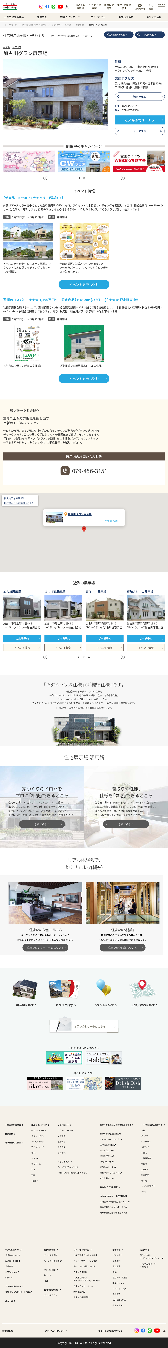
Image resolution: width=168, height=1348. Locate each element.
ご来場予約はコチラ (139, 120)
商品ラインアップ (70, 17)
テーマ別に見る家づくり (152, 1124)
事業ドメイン (118, 1283)
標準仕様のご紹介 (13, 1142)
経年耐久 (61, 1152)
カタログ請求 (109, 6)
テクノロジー (98, 17)
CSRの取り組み (119, 1299)
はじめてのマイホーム (110, 1139)
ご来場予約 (111, 521)
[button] (45, 178)
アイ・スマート (37, 1141)
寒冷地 (144, 1180)
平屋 (33, 1175)
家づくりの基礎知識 (109, 1133)
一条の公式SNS (12, 1249)
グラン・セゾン (37, 1135)
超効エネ (61, 1141)
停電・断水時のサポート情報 (18, 1291)
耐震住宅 (145, 1175)
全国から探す (150, 34)
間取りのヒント (107, 1167)
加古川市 (16, 47)
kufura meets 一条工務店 (112, 1196)
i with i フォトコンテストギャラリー (74, 1172)
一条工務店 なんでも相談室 (85, 1255)
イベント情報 (22, 648)
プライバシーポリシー (55, 1330)
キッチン (145, 1135)
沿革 (114, 1271)
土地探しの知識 (107, 1144)
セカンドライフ (148, 1186)
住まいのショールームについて (45, 948)
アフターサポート (13, 1286)
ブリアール (36, 1163)
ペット (144, 1191)
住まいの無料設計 (81, 1297)
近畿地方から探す (118, 34)
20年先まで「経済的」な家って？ (114, 1201)
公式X (8, 1277)
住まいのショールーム (83, 1286)
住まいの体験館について (122, 948)
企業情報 (116, 1249)
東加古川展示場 (96, 591)
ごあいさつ (117, 1255)
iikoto (47, 1275)
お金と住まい (106, 1150)
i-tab (46, 1280)
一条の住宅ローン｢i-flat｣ (148, 1265)
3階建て (34, 1180)
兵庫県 (6, 47)
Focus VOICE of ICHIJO (68, 1167)
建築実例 (42, 17)
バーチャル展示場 (52, 1260)
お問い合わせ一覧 (81, 1249)
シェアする (139, 131)
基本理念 (116, 1260)
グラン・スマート (38, 1130)
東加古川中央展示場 (140, 591)
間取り (144, 1163)
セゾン (34, 1152)
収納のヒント (106, 1161)
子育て (144, 1152)
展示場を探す (50, 1249)
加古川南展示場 (54, 591)
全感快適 (61, 1135)
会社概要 (116, 1266)
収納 (143, 1130)
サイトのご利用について (109, 1330)
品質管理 (116, 1294)
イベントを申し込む (84, 284)
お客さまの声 (126, 17)
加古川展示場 (12, 591)
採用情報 (117, 1305)
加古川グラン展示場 (80, 514)
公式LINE (9, 1266)
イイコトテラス (51, 1295)
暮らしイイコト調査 (109, 1187)
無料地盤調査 (79, 1291)
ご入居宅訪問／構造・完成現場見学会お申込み (87, 1279)
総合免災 (61, 1147)
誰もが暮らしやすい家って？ (113, 1207)
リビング (145, 1147)
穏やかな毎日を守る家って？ (113, 1212)
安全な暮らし (106, 1178)
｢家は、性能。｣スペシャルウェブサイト (151, 1256)
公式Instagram (12, 1255)
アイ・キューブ (37, 1147)
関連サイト (145, 1249)
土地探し (145, 1169)
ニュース (9, 1300)
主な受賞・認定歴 (120, 1277)
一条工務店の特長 (14, 17)
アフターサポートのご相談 (85, 1260)
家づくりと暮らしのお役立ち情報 (115, 1124)
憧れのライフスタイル (110, 1172)
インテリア (146, 1141)
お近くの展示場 (80, 6)
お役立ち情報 (154, 17)
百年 (33, 1169)
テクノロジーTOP (65, 1130)
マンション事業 (119, 1288)
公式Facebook (12, 1260)
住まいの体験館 (80, 1271)
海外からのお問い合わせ (84, 1266)
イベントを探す (95, 6)
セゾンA (34, 1158)
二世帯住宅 (146, 1158)
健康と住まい (106, 1155)
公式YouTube (11, 1271)
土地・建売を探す (124, 6)
